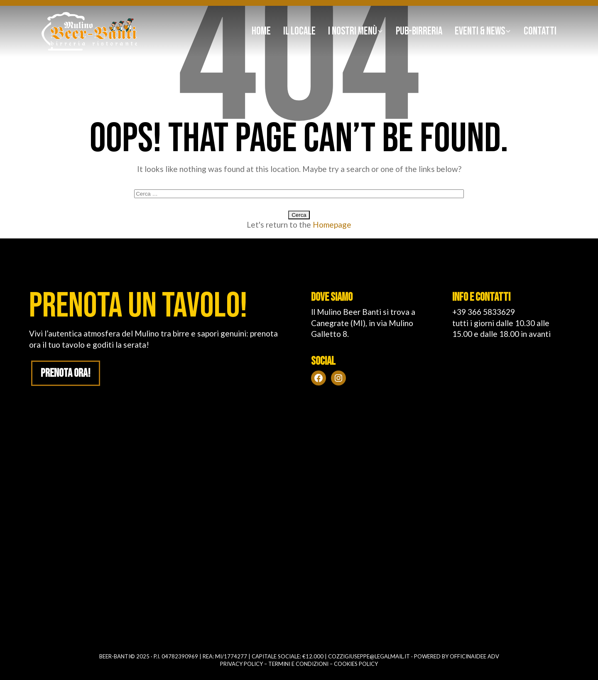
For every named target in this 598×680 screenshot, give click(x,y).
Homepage (332, 224)
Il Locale (299, 31)
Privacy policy (241, 663)
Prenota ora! (66, 374)
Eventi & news (480, 31)
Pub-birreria (419, 31)
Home (261, 31)
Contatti (540, 31)
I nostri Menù (352, 31)
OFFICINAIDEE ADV (474, 656)
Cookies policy (356, 663)
